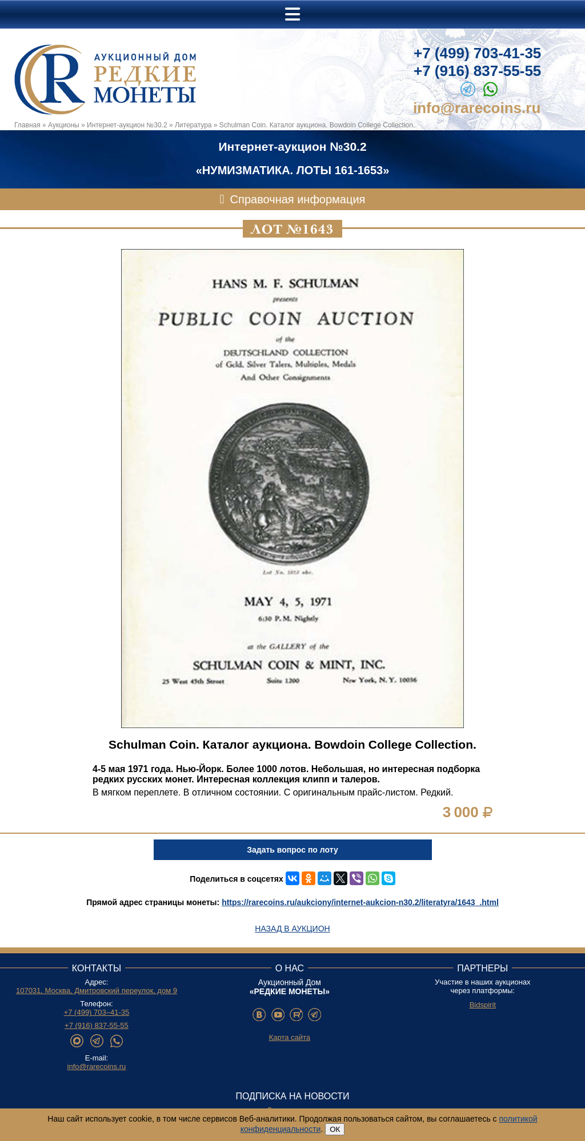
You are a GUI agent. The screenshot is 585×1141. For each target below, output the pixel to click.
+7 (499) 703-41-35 (477, 53)
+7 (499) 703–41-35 (97, 1012)
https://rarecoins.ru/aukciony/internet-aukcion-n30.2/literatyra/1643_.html (360, 902)
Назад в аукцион (292, 928)
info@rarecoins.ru (476, 107)
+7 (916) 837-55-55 (477, 70)
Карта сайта (289, 1037)
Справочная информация (298, 199)
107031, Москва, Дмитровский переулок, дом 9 (96, 990)
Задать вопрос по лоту (292, 849)
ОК (335, 1129)
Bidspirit (483, 1005)
